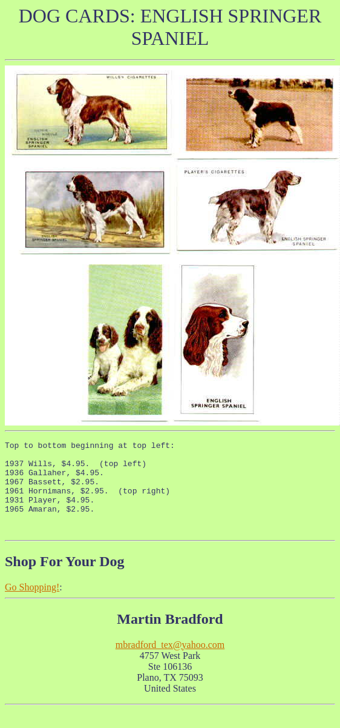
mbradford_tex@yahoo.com (170, 663)
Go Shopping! (32, 605)
